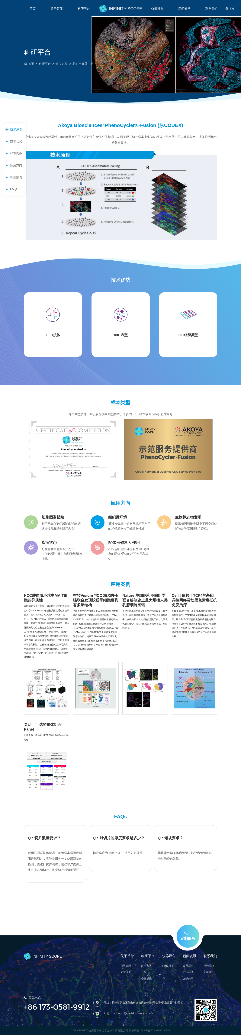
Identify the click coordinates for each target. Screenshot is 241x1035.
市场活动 (188, 972)
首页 (33, 8)
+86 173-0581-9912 (57, 1006)
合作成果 (146, 978)
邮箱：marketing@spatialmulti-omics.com (128, 1013)
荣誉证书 (125, 972)
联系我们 (211, 8)
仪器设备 (157, 8)
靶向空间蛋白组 (83, 63)
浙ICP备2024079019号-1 (155, 1030)
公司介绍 (125, 965)
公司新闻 (188, 965)
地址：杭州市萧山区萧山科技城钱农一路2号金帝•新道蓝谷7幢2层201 (144, 1002)
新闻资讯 (184, 8)
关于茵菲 (57, 8)
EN (229, 8)
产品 (143, 972)
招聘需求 (209, 965)
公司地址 (209, 972)
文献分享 (188, 978)
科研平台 (45, 63)
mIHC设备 (168, 965)
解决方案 (62, 63)
